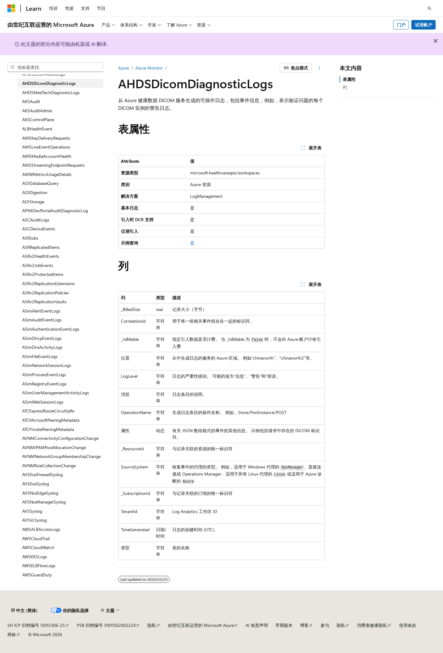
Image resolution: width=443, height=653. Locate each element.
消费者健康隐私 (372, 625)
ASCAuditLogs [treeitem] (35, 220)
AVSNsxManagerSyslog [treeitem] (44, 502)
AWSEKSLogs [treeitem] (34, 556)
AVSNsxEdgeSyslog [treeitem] (40, 493)
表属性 (349, 79)
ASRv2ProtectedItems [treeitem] (42, 274)
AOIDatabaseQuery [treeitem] (40, 183)
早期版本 (284, 625)
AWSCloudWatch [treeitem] (38, 547)
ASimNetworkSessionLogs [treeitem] (46, 365)
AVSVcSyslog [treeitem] (34, 520)
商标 (11, 634)
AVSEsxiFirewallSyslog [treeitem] (42, 474)
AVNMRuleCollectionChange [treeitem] (49, 465)
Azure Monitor (149, 68)
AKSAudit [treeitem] (31, 101)
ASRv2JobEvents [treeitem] (37, 265)
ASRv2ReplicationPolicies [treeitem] (45, 293)
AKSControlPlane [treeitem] (38, 119)
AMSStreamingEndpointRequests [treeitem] (53, 165)
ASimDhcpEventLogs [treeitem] (42, 338)
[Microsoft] (11, 8)
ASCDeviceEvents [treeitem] (38, 229)
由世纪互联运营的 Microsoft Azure (201, 625)
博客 (304, 625)
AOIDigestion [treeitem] (34, 192)
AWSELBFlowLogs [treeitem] (38, 565)
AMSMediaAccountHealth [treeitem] (46, 156)
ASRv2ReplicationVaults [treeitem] (44, 302)
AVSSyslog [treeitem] (32, 511)
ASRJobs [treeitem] (30, 238)
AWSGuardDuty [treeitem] (37, 575)
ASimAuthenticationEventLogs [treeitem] (50, 329)
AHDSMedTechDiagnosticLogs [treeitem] (51, 92)
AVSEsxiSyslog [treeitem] (35, 484)
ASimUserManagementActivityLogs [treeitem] (55, 393)
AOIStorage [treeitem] (33, 202)
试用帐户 (423, 25)
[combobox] (55, 67)
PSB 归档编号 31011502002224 (106, 625)
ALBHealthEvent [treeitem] (37, 129)
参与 (325, 625)
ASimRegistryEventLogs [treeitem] (44, 384)
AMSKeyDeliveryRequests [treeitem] (46, 138)
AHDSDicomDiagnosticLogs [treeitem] (49, 83)
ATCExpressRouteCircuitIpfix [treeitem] (48, 411)
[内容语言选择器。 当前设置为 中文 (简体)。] (24, 610)
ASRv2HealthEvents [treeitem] (40, 256)
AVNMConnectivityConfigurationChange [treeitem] (60, 438)
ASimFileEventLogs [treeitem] (40, 356)
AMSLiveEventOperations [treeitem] (46, 147)
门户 (401, 25)
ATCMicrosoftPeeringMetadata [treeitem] (50, 420)
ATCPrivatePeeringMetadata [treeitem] (48, 429)
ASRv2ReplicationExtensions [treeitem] (48, 283)
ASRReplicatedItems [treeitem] (41, 247)
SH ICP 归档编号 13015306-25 (36, 625)
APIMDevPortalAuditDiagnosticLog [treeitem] (55, 210)
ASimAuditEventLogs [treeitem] (42, 320)
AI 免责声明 (256, 625)
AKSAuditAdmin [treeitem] (37, 110)
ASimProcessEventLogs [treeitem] (44, 374)
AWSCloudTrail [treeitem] (36, 538)
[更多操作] (319, 68)
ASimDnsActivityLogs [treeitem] (42, 347)
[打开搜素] (429, 8)
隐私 (151, 625)
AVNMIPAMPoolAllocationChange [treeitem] (54, 447)
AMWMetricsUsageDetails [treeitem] (46, 174)
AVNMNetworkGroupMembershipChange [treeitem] (61, 456)
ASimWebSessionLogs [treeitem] (42, 402)
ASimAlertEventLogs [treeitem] (41, 311)
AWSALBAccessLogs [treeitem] (41, 529)
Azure (123, 68)
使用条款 (407, 625)
